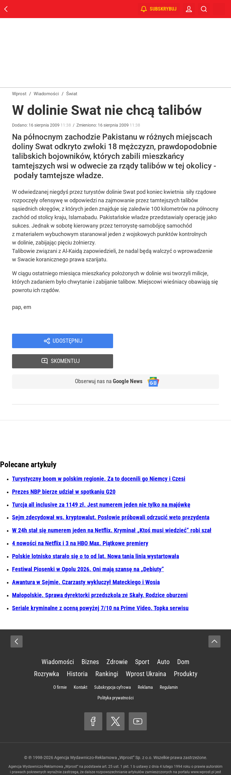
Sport (142, 643)
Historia (77, 655)
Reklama (145, 668)
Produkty (185, 655)
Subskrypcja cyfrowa (112, 668)
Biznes (90, 643)
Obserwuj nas (106, 362)
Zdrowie (117, 643)
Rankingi (106, 655)
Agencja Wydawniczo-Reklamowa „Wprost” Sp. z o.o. (103, 738)
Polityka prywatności (115, 679)
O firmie (60, 668)
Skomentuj (174, 341)
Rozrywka (46, 655)
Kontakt (80, 668)
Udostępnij (67, 341)
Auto (163, 643)
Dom (183, 643)
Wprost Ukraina (146, 655)
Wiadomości (58, 643)
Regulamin (169, 668)
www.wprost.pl (202, 753)
